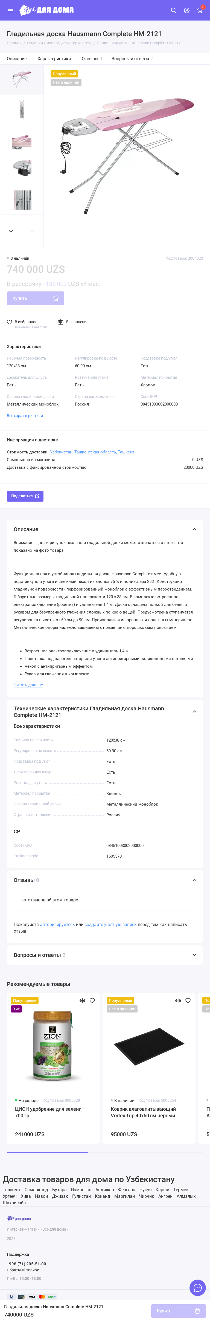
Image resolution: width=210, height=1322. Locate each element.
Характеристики (54, 58)
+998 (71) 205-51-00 (26, 1264)
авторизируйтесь (57, 924)
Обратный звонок (23, 1270)
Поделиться (25, 496)
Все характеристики (25, 415)
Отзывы (92, 58)
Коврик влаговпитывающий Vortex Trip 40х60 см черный (143, 1112)
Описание (17, 58)
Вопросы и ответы (132, 58)
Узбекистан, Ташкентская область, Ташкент (92, 452)
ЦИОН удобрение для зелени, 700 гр (49, 1112)
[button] (11, 231)
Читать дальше (28, 684)
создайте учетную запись (110, 924)
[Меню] (10, 10)
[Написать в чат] (197, 1288)
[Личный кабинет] (186, 10)
